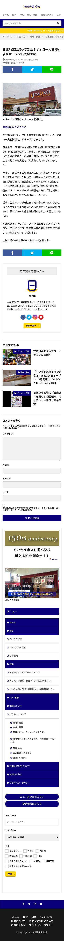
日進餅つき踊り (20, 757)
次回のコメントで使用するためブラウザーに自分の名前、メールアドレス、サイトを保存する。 (31, 509)
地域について (47, 14)
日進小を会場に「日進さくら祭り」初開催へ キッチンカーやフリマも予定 (47, 398)
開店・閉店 (35, 36)
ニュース (21, 36)
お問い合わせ (16, 774)
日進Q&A (17, 748)
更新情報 (14, 656)
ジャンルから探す (18, 647)
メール (7, 479)
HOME (8, 36)
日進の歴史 (18, 722)
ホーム (6, 14)
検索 (10, 874)
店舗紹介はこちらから (14, 127)
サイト (6, 492)
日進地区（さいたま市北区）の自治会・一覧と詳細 (33, 740)
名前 (6, 465)
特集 (22, 14)
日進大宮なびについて (20, 766)
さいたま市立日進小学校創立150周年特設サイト (32, 689)
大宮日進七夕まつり (22, 753)
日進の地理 (18, 727)
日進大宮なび (40, 932)
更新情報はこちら (32, 803)
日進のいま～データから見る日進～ (29, 732)
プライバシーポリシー (20, 782)
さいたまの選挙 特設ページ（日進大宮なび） (31, 681)
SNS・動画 (32, 14)
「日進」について (18, 714)
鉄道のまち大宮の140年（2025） (25, 672)
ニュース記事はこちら (32, 796)
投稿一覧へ (31, 325)
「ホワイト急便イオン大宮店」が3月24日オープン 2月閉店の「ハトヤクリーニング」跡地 (47, 377)
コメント (8, 434)
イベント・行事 (23, 351)
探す (14, 14)
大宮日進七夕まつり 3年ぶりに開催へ (46, 352)
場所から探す (16, 639)
